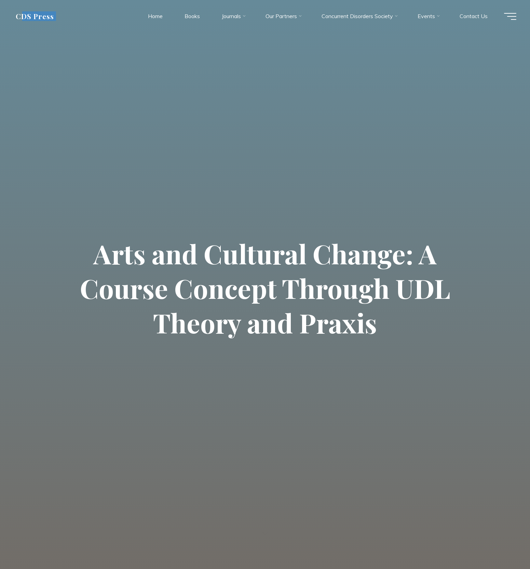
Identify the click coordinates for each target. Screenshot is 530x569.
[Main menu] (510, 16)
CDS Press (35, 16)
